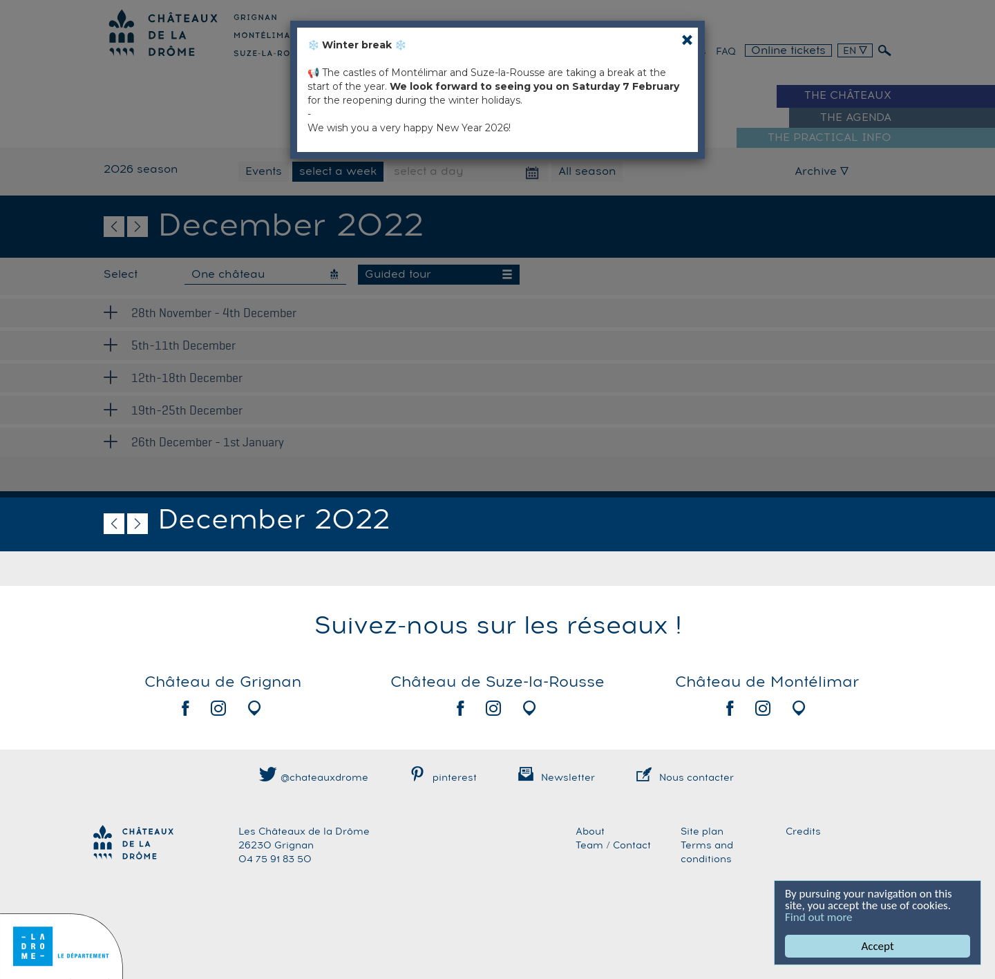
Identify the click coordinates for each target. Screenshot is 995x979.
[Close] (687, 40)
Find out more (819, 917)
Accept (878, 946)
